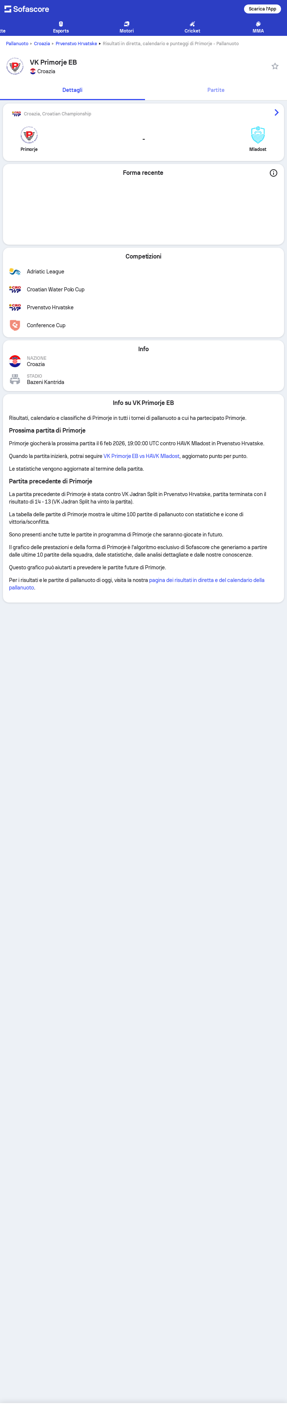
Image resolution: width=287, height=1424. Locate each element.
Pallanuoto (17, 43)
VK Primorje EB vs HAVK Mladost (141, 456)
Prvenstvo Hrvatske (76, 43)
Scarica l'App (262, 9)
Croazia (42, 43)
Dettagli (72, 90)
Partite (216, 90)
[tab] (72, 90)
